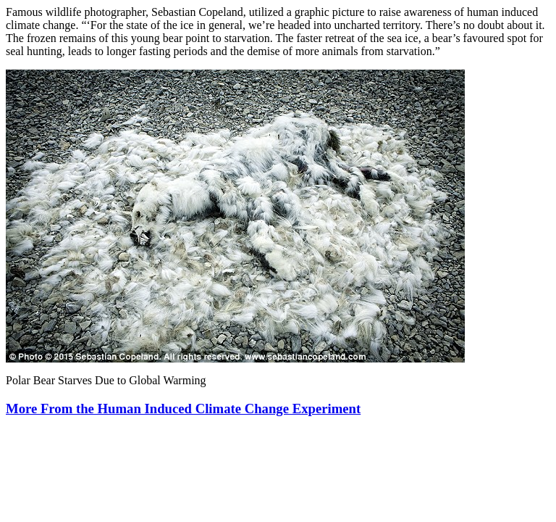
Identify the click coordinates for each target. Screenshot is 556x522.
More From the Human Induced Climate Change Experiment (183, 408)
